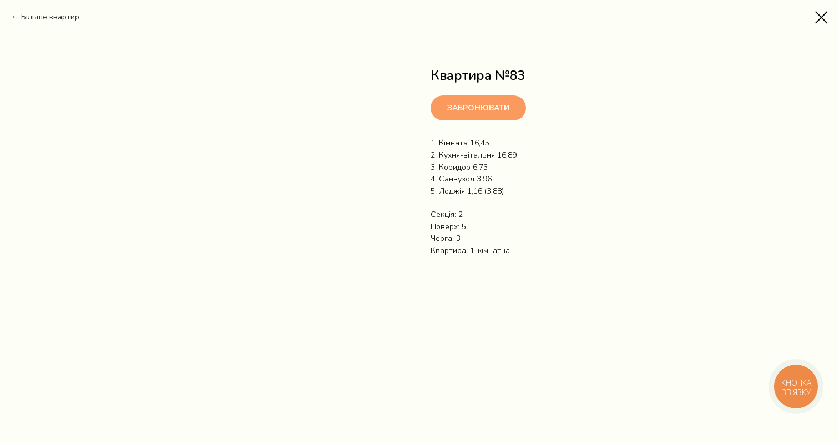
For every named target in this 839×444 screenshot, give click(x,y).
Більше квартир (50, 17)
